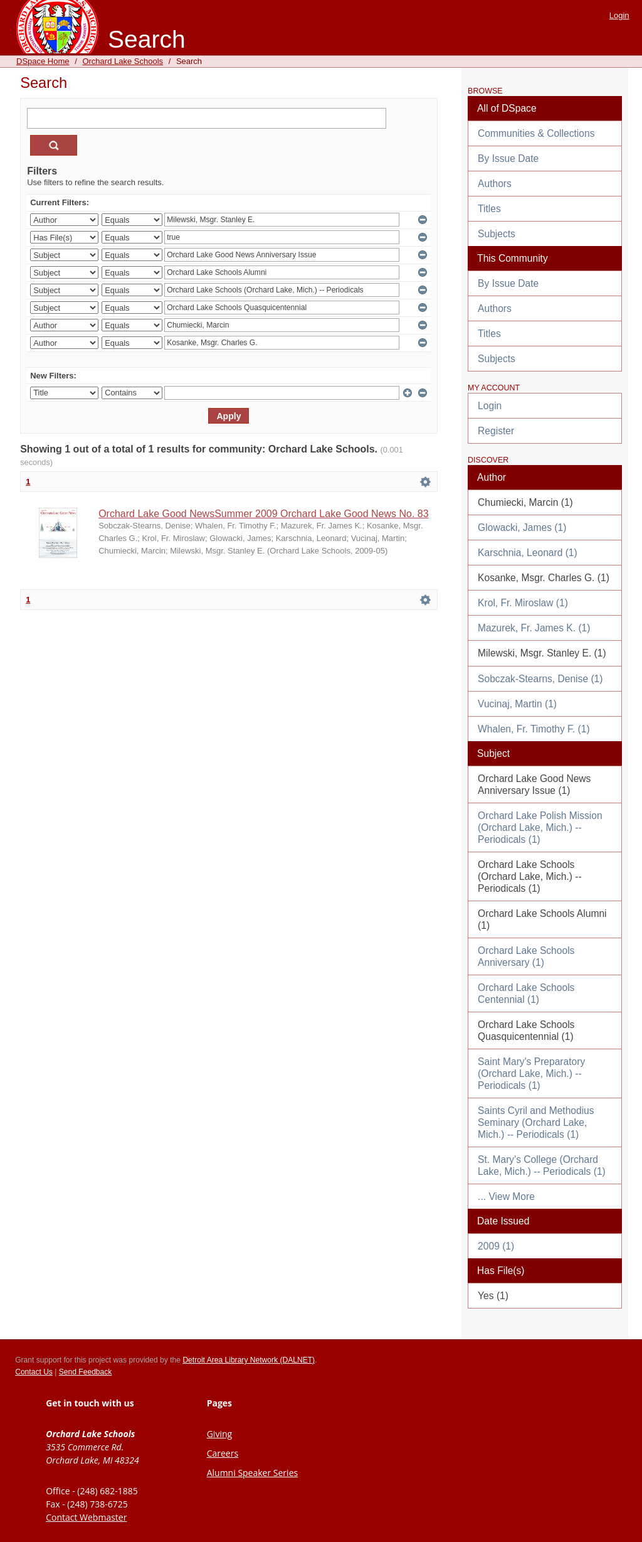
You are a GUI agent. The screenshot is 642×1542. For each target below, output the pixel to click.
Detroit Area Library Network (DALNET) (248, 1360)
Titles (489, 208)
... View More (506, 1196)
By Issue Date (508, 158)
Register (496, 431)
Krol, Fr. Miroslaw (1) (523, 602)
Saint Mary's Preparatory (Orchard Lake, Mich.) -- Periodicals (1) (531, 1073)
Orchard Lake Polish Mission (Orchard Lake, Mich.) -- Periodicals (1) (540, 827)
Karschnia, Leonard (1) (527, 552)
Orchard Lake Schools (122, 61)
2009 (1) (496, 1246)
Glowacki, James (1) (522, 527)
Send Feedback (85, 1372)
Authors (495, 183)
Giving (219, 1434)
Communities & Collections (536, 133)
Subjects (496, 233)
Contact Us (34, 1372)
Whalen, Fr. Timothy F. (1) (534, 729)
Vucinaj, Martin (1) (517, 704)
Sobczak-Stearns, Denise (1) (540, 678)
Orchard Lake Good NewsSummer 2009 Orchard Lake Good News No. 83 (263, 513)
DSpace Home (43, 61)
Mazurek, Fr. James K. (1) (534, 628)
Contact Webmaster (86, 1517)
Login (619, 15)
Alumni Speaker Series (252, 1473)
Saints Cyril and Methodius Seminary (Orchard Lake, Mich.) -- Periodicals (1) (536, 1122)
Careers (222, 1453)
